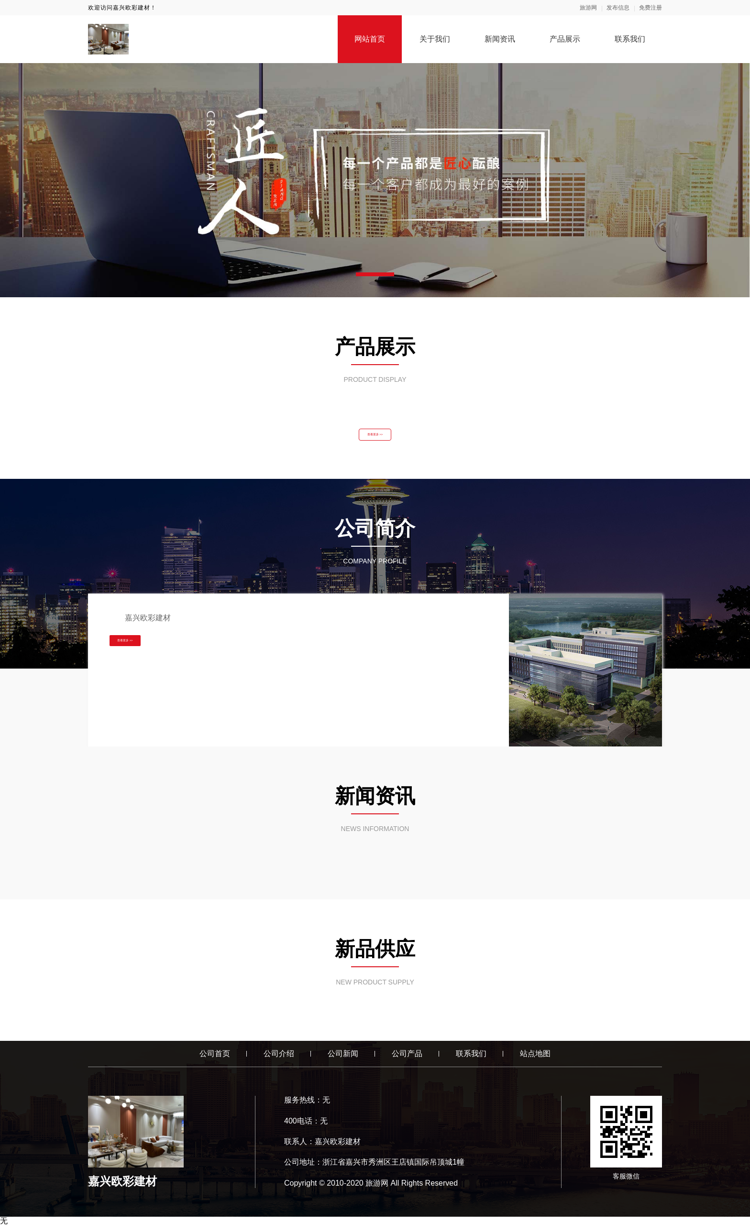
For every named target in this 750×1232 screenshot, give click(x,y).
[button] (375, 274)
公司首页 (214, 1060)
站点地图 (535, 1060)
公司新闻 (343, 1060)
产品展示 (565, 39)
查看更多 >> (375, 438)
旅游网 (588, 8)
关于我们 (434, 39)
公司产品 (407, 1060)
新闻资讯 (500, 39)
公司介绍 (279, 1060)
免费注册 (650, 8)
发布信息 (618, 8)
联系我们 (630, 39)
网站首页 (369, 39)
